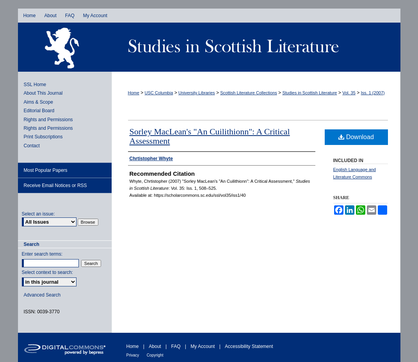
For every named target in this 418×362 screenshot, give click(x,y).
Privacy (132, 355)
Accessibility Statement (249, 346)
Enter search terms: (42, 254)
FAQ (175, 346)
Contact (32, 145)
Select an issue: (38, 214)
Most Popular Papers (46, 170)
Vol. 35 (349, 92)
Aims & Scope (38, 102)
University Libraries (196, 92)
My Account (202, 346)
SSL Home (35, 84)
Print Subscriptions (43, 137)
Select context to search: (47, 272)
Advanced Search (42, 295)
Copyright (155, 355)
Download (356, 137)
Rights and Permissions (48, 119)
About (155, 346)
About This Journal (43, 93)
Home (133, 92)
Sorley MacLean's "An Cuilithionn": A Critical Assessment (210, 136)
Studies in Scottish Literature (256, 47)
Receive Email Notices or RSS (55, 185)
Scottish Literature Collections (248, 92)
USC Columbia (159, 92)
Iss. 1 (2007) (373, 92)
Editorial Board (39, 110)
